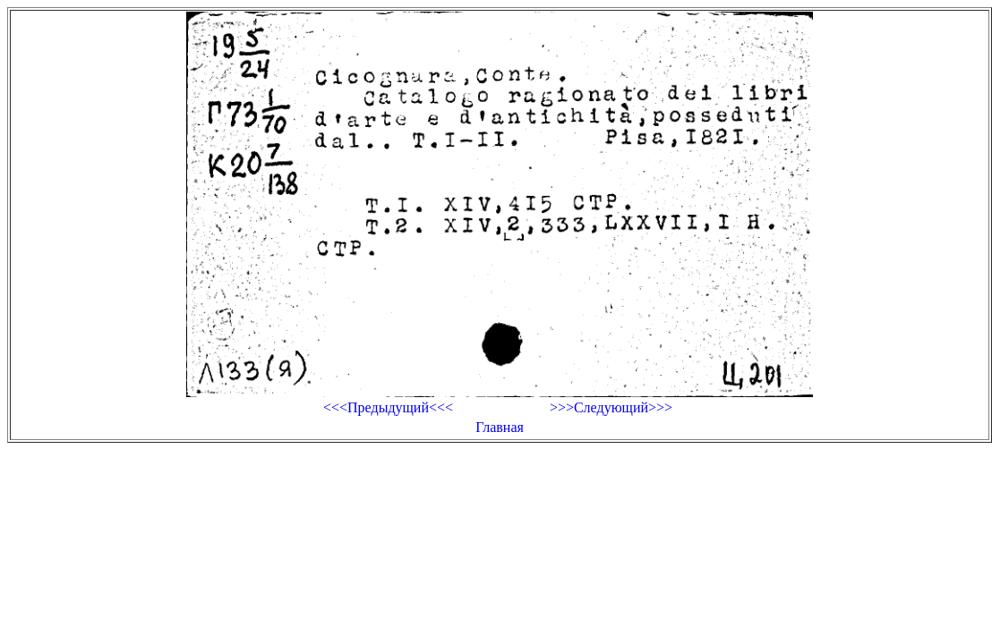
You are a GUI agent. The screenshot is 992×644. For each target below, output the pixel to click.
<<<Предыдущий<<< (388, 407)
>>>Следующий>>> (611, 407)
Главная (499, 427)
